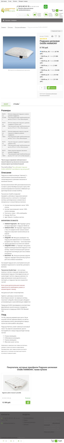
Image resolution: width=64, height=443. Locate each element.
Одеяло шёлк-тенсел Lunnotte (11, 393)
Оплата (15, 1)
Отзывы (16, 104)
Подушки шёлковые (51, 93)
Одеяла (26, 420)
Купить (53, 88)
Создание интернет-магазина (9, 437)
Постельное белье (45, 95)
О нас (9, 1)
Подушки (26, 424)
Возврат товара (23, 1)
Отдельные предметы (29, 422)
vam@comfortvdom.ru (24, 10)
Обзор (6, 104)
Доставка (4, 1)
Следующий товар (57, 31)
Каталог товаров (9, 20)
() (49, 52)
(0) (6, 398)
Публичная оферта (49, 431)
